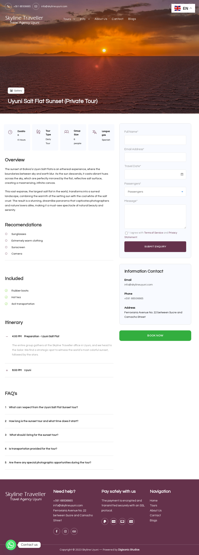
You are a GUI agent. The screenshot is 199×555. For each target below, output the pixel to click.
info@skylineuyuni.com (138, 284)
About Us (101, 19)
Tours (67, 19)
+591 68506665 (133, 298)
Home (154, 500)
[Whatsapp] (11, 545)
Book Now (155, 335)
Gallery (16, 90)
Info (83, 19)
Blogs (132, 19)
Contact (118, 19)
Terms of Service (153, 232)
